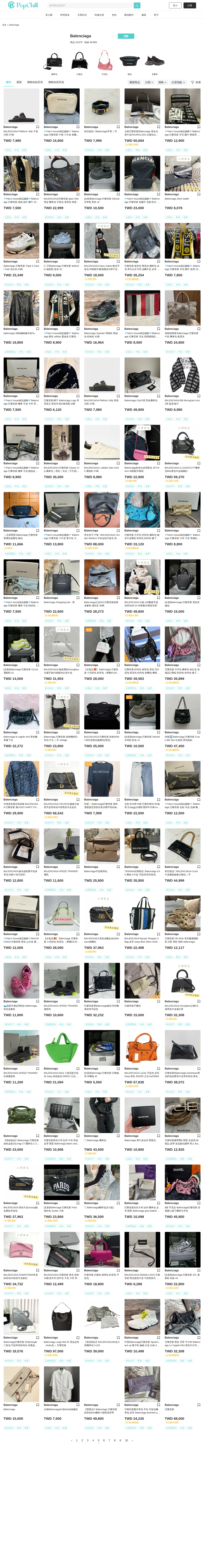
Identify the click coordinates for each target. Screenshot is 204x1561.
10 (126, 1440)
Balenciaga (14, 25)
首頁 (4, 25)
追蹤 (126, 36)
